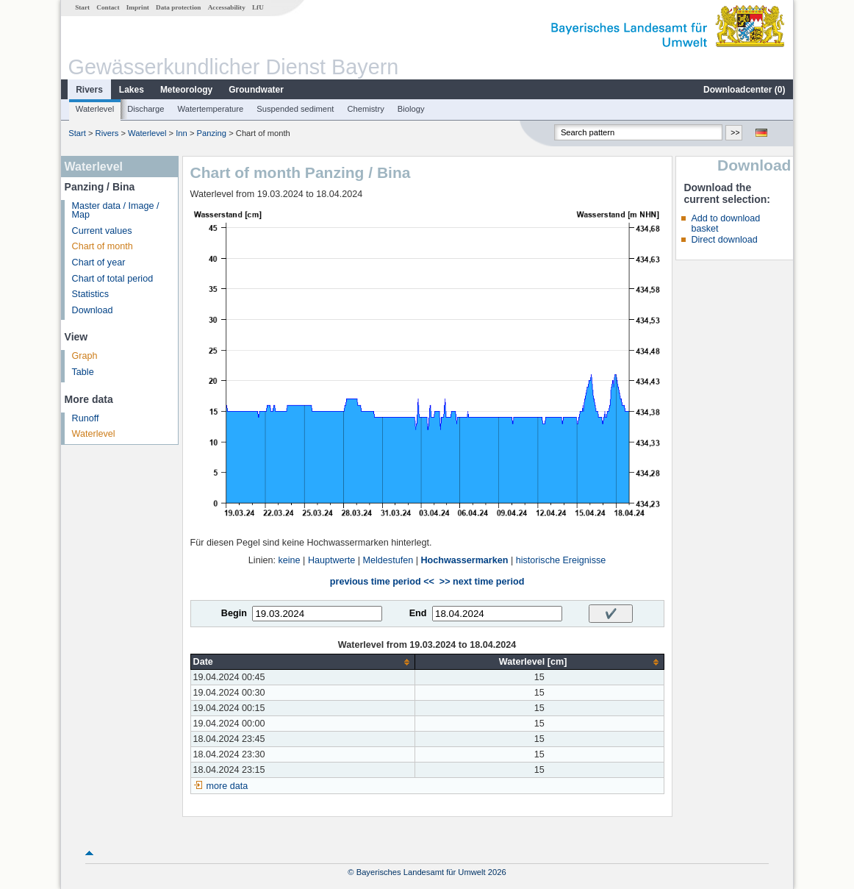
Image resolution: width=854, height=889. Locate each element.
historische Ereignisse (561, 560)
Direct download (724, 240)
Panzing (211, 133)
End (418, 613)
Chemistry (365, 108)
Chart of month (102, 246)
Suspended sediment (295, 108)
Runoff (85, 418)
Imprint (137, 7)
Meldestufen (388, 560)
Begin (234, 613)
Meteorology (186, 90)
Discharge (145, 108)
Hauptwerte (331, 560)
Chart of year (99, 262)
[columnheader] (302, 662)
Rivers (89, 90)
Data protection (178, 7)
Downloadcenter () (744, 90)
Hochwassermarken (464, 560)
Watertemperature (211, 108)
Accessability (226, 7)
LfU (258, 7)
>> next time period (481, 581)
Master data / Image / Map (115, 211)
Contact (107, 7)
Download (92, 310)
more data (227, 786)
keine (289, 560)
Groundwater (256, 90)
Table (83, 372)
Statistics (90, 294)
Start (82, 7)
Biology (411, 108)
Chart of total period (113, 279)
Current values (102, 231)
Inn (181, 133)
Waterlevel (95, 108)
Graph (85, 356)
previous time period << (382, 581)
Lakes (131, 90)
